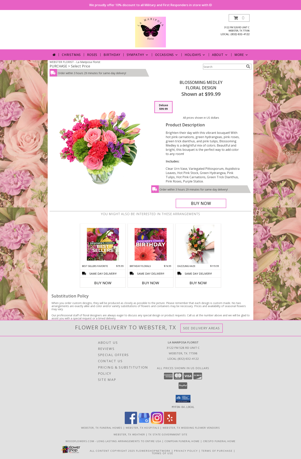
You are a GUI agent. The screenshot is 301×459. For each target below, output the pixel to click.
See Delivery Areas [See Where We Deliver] (201, 328)
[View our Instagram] (157, 423)
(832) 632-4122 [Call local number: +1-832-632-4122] (239, 34)
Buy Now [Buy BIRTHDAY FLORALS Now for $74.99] (150, 282)
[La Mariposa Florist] (150, 32)
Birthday (112, 55)
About (220, 55)
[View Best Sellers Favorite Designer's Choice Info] (103, 244)
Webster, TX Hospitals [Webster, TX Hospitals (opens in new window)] (142, 427)
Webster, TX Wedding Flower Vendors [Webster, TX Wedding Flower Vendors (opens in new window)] (191, 427)
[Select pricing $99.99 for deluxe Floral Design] (163, 107)
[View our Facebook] (131, 423)
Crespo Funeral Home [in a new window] (219, 441)
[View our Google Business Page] (144, 423)
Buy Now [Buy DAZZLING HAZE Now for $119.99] (198, 282)
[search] (248, 66)
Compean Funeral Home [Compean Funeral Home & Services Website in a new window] (182, 441)
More (241, 55)
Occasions (166, 55)
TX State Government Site (167, 434)
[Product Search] (223, 66)
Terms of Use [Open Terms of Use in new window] (162, 453)
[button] (239, 18)
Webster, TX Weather (129, 434)
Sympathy (138, 55)
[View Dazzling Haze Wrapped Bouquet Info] (198, 244)
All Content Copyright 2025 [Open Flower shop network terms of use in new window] (112, 450)
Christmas (71, 55)
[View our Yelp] (170, 423)
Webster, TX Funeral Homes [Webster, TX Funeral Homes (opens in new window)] (101, 427)
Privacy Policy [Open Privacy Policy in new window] (186, 450)
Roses (92, 55)
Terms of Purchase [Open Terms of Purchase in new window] (217, 450)
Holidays (195, 55)
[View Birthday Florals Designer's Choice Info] (151, 244)
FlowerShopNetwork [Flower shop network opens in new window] (153, 450)
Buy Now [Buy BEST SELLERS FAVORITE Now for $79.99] (102, 282)
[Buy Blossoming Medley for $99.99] (201, 203)
